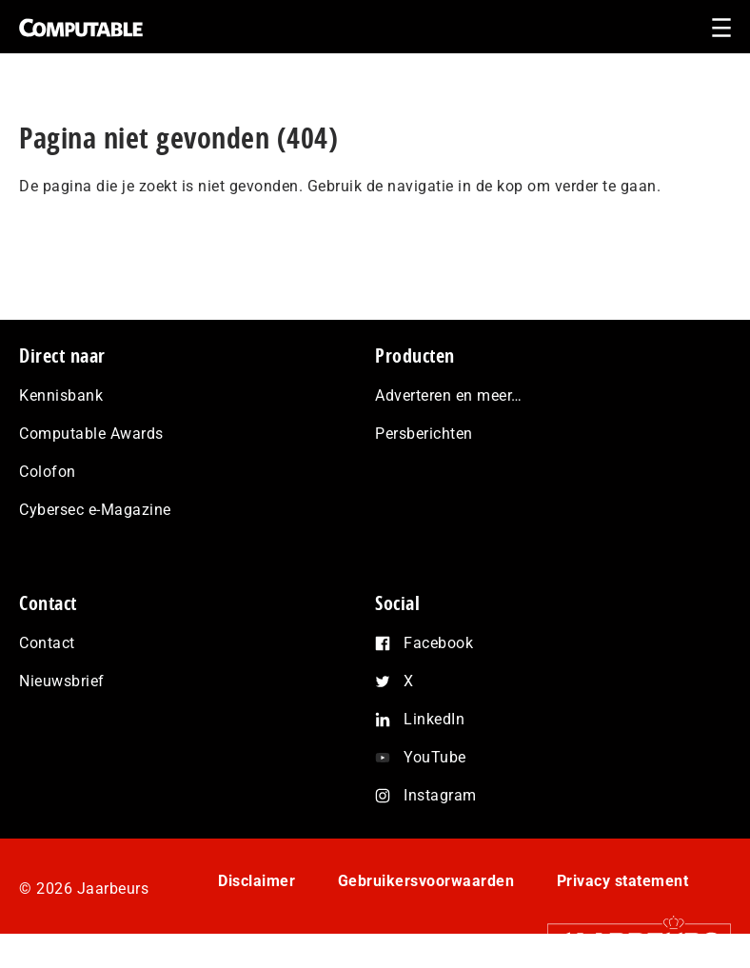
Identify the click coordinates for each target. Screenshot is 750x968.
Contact (47, 643)
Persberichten (424, 434)
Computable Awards (91, 434)
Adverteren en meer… (449, 395)
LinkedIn (434, 719)
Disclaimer (256, 881)
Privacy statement (623, 881)
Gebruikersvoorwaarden (426, 881)
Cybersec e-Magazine (95, 510)
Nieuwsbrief (62, 681)
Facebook (438, 643)
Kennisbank (61, 395)
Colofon (47, 472)
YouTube (435, 757)
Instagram (440, 795)
